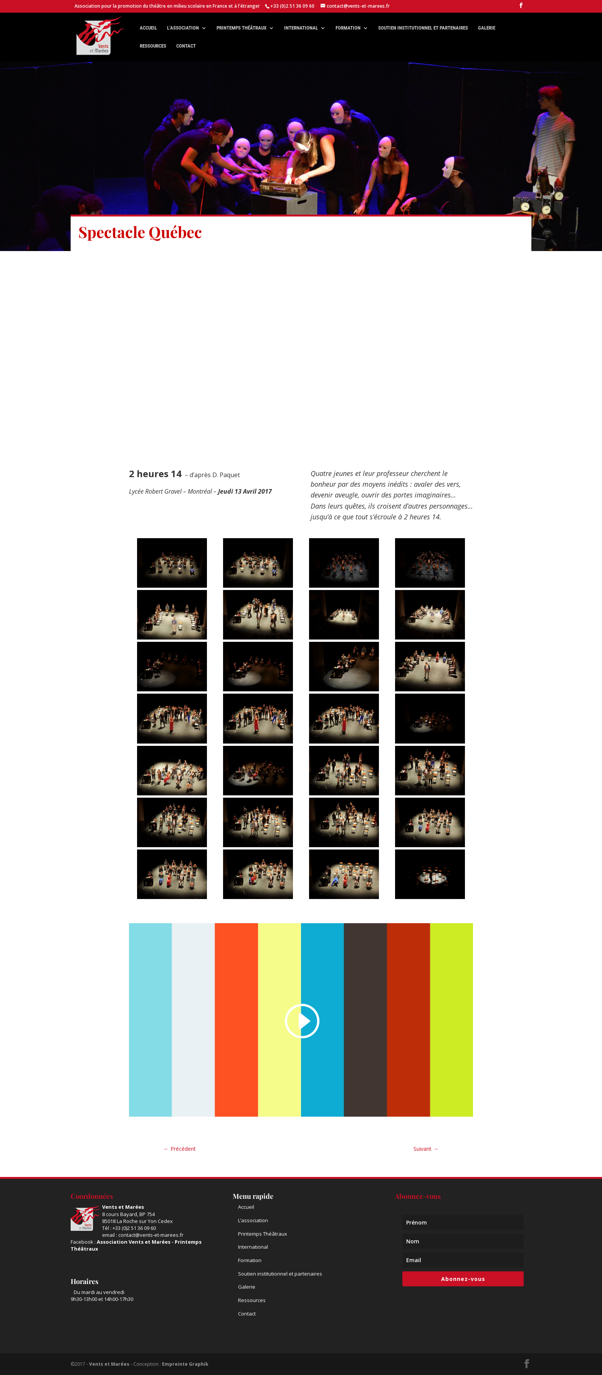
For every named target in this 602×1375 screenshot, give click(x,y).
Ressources (153, 46)
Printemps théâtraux (241, 28)
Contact (186, 46)
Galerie (486, 28)
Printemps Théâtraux (262, 1233)
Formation (348, 28)
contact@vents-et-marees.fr (151, 1234)
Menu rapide (253, 1196)
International (301, 28)
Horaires (84, 1281)
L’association (183, 28)
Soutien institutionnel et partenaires (423, 28)
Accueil (148, 28)
